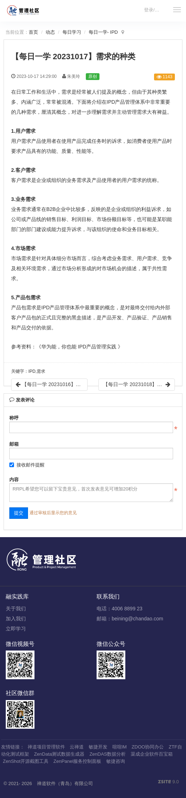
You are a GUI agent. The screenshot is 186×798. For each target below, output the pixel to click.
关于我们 (16, 608)
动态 (50, 32)
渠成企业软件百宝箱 (152, 754)
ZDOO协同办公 (148, 747)
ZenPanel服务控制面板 (78, 761)
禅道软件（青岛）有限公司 (65, 783)
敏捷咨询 (115, 761)
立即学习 (16, 629)
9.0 (168, 782)
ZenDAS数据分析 (107, 754)
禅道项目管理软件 (46, 747)
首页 (33, 32)
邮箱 (14, 444)
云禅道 (77, 747)
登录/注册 (154, 10)
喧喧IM (119, 747)
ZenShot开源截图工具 (25, 761)
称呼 (14, 418)
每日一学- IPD (103, 32)
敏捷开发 (98, 747)
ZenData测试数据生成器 (59, 754)
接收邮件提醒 (27, 465)
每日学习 (71, 32)
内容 (14, 479)
